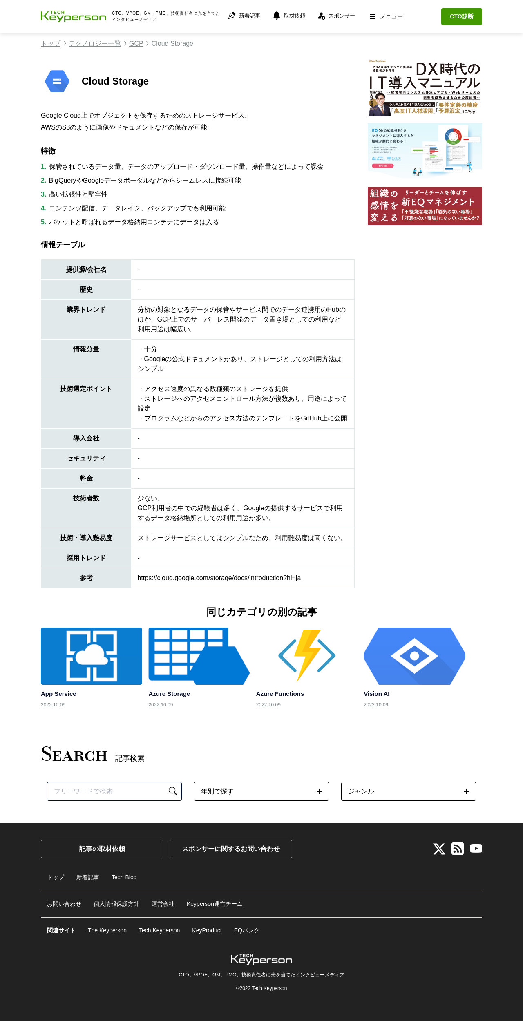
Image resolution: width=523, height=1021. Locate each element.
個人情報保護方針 (116, 902)
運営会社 (163, 902)
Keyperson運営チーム (215, 902)
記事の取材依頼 (102, 848)
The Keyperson (107, 927)
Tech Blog (124, 877)
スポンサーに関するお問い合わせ (231, 848)
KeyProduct (206, 927)
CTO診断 (461, 16)
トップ (50, 43)
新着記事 (87, 877)
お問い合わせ (64, 902)
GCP (136, 43)
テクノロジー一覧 (95, 43)
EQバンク (246, 927)
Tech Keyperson (159, 927)
